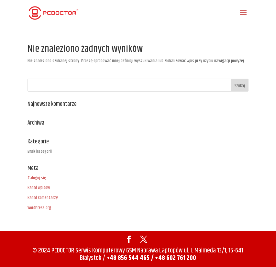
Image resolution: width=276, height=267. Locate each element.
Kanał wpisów (39, 187)
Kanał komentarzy (43, 197)
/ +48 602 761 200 (173, 258)
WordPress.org (39, 207)
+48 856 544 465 (128, 258)
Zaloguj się (37, 178)
